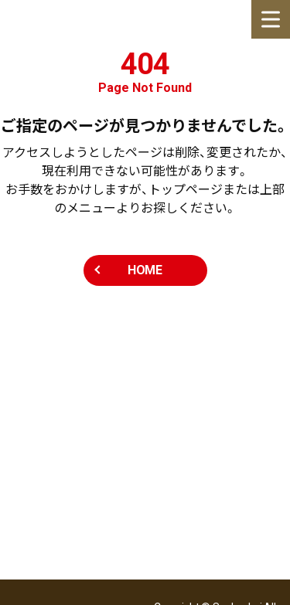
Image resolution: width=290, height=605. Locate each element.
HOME (145, 270)
